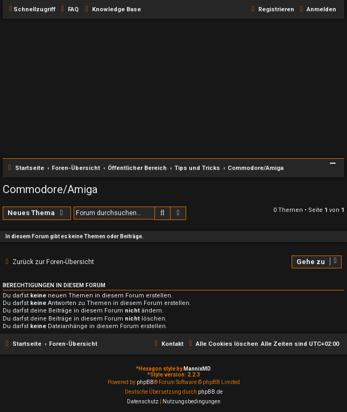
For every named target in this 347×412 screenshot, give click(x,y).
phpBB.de (210, 392)
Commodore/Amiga (50, 189)
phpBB (145, 382)
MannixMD (197, 369)
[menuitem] (68, 9)
